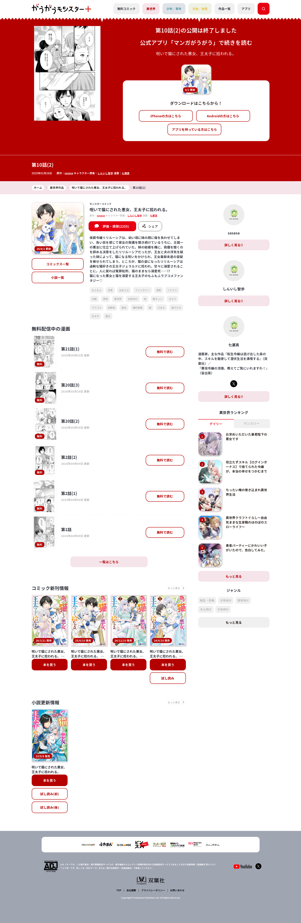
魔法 (123, 307)
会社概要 (131, 890)
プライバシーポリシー (153, 890)
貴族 (105, 298)
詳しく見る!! (233, 245)
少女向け (223, 609)
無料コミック (126, 9)
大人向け (205, 609)
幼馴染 (111, 307)
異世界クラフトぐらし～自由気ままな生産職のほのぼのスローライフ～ (247, 522)
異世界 (150, 9)
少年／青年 (174, 9)
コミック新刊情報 (51, 588)
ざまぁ (161, 307)
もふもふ (96, 290)
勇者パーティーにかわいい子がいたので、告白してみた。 (247, 547)
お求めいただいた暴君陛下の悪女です (247, 436)
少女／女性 (200, 9)
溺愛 (158, 290)
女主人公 (124, 290)
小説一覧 (57, 277)
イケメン (172, 290)
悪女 (107, 316)
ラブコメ (96, 307)
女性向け (133, 298)
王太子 (95, 316)
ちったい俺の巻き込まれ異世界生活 (247, 492)
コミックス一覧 (57, 264)
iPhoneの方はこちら (165, 116)
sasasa (69, 173)
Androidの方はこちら (223, 116)
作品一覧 (224, 9)
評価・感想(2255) (116, 226)
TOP (119, 890)
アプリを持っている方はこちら (194, 129)
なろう (172, 298)
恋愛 (110, 290)
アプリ (246, 9)
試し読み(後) (49, 808)
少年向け (225, 601)
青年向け (243, 601)
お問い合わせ (177, 890)
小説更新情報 (46, 703)
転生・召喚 (207, 601)
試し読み (167, 678)
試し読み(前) (49, 794)
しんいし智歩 (106, 173)
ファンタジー (142, 290)
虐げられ (176, 307)
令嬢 (94, 298)
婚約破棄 (137, 307)
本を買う (49, 664)
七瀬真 (126, 173)
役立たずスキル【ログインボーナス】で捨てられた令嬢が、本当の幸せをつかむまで (247, 467)
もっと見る (234, 576)
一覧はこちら (109, 561)
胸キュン (157, 298)
